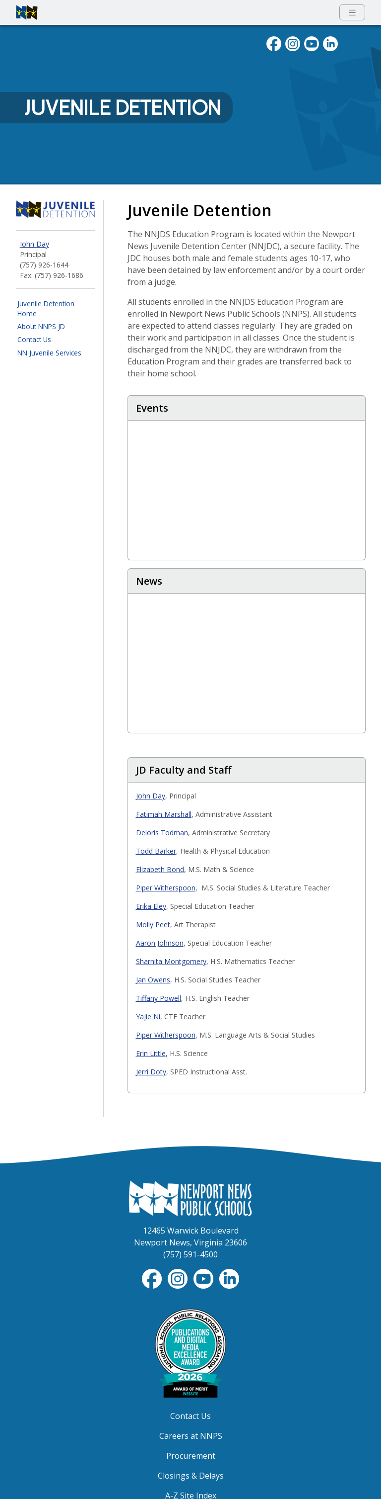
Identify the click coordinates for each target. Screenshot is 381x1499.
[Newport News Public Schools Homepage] (190, 1197)
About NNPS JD (41, 326)
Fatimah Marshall (163, 814)
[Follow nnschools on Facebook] (273, 42)
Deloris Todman (162, 832)
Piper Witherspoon (165, 887)
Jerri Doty (151, 1071)
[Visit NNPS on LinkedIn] (330, 42)
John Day (34, 244)
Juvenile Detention (122, 108)
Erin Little (151, 1053)
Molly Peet (153, 924)
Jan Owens (153, 979)
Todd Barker (156, 851)
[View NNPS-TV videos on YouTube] (204, 1277)
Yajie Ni (148, 1016)
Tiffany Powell (158, 998)
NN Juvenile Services (49, 352)
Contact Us (34, 339)
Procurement (190, 1455)
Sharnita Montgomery (171, 961)
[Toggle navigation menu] (352, 12)
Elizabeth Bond (160, 869)
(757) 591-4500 (190, 1254)
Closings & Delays (191, 1475)
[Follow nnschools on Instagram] (292, 42)
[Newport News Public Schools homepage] (27, 12)
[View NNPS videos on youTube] (311, 42)
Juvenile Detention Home (45, 308)
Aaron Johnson (160, 943)
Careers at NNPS (190, 1435)
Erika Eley (151, 906)
